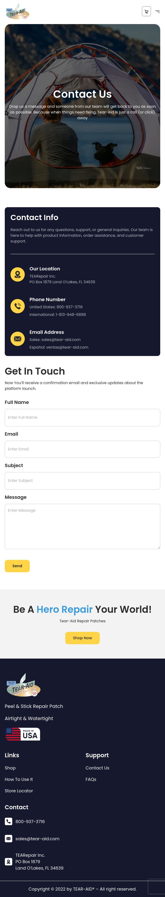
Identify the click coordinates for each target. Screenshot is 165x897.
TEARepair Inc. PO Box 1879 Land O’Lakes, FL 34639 (62, 279)
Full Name (17, 402)
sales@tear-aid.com (60, 339)
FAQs (91, 779)
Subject (14, 465)
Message (16, 497)
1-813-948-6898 (71, 314)
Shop (10, 768)
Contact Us (98, 768)
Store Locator (19, 791)
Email (11, 434)
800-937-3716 (70, 307)
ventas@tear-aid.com (67, 347)
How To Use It (19, 779)
